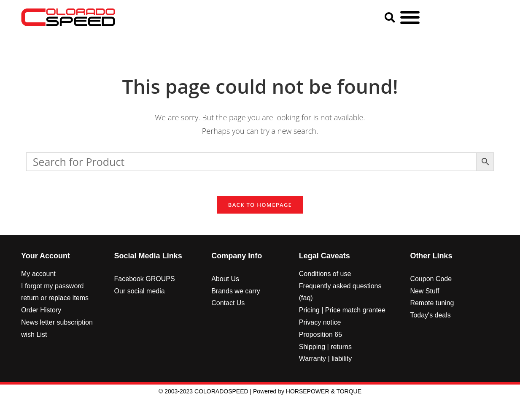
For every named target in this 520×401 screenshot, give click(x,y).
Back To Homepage (260, 207)
